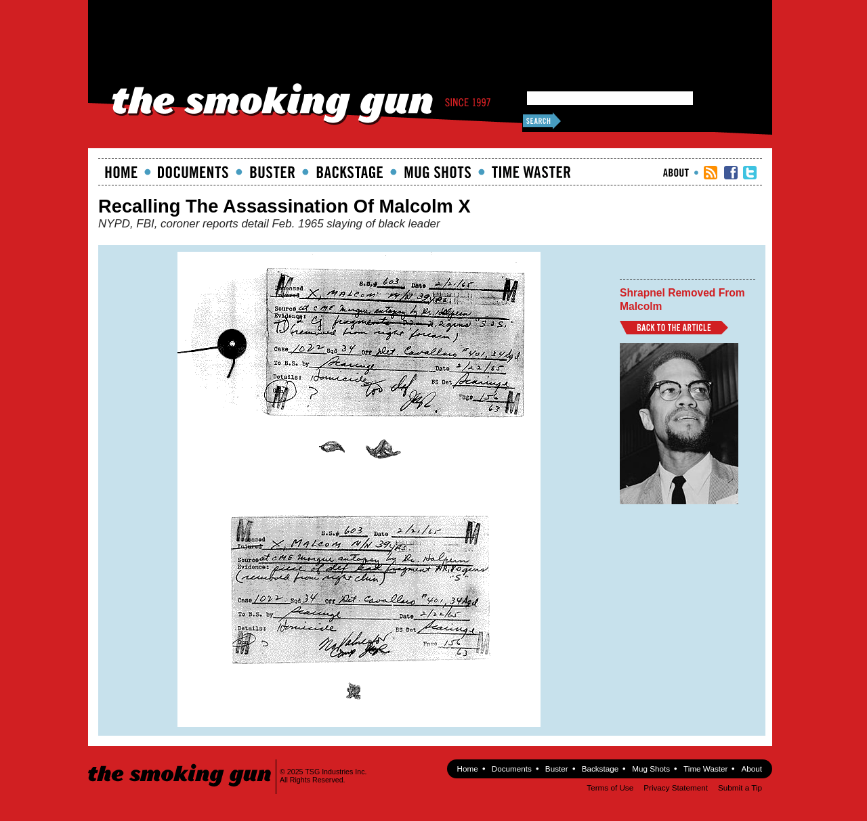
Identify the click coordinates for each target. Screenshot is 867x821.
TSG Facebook (731, 172)
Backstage (349, 172)
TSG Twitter (750, 172)
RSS (710, 172)
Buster (272, 172)
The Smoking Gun (180, 763)
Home (121, 172)
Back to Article (674, 327)
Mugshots (437, 172)
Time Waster (531, 172)
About (676, 173)
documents (193, 172)
